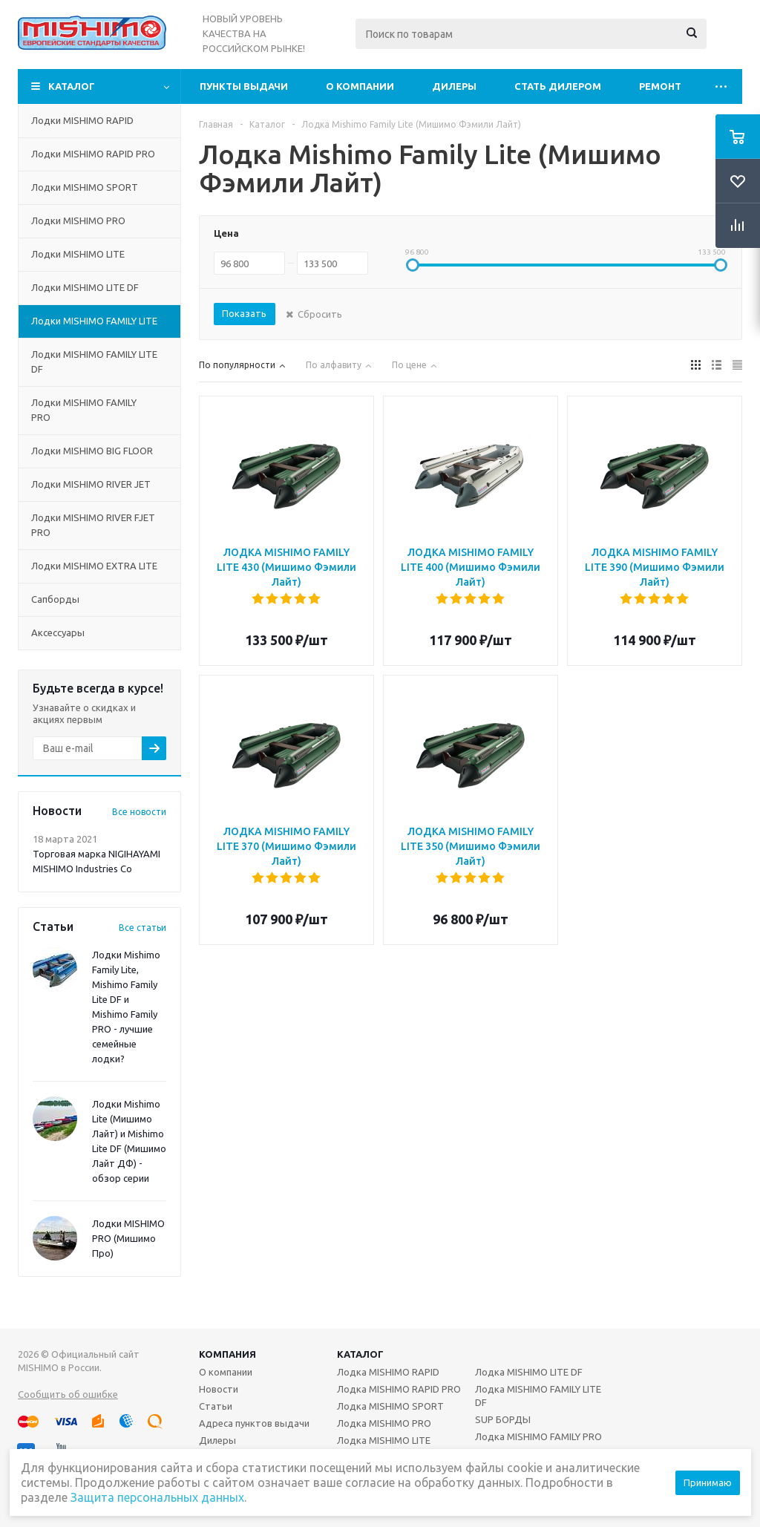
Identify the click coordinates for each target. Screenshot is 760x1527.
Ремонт (660, 86)
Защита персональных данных (157, 1497)
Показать (244, 313)
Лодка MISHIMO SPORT (390, 1406)
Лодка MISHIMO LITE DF (529, 1372)
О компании (360, 86)
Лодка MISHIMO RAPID (388, 1372)
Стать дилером (557, 86)
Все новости (139, 812)
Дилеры (454, 86)
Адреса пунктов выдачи (254, 1423)
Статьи (215, 1406)
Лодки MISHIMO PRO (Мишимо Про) (128, 1238)
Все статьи (142, 927)
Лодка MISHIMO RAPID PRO (399, 1389)
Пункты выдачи (244, 86)
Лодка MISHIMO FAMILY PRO (538, 1436)
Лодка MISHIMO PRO (384, 1423)
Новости (218, 1389)
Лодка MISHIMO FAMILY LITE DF (538, 1395)
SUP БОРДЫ (503, 1419)
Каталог (71, 86)
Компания (227, 1354)
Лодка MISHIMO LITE (383, 1440)
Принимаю (708, 1482)
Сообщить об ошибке (68, 1394)
